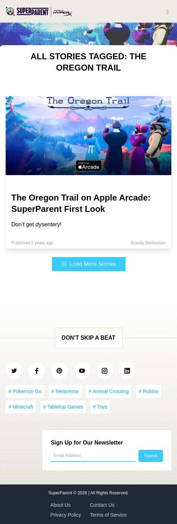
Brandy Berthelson (148, 242)
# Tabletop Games (63, 407)
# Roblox (148, 391)
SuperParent (60, 492)
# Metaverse (65, 391)
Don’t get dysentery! (36, 224)
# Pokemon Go (24, 391)
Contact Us (102, 505)
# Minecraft (20, 407)
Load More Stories (88, 264)
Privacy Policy (65, 515)
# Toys (100, 407)
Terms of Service (108, 515)
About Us (60, 505)
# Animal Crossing (109, 391)
